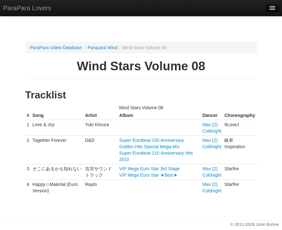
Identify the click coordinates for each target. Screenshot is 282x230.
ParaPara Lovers (27, 8)
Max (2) (209, 124)
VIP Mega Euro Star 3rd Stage (149, 168)
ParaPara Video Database (56, 47)
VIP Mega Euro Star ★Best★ (148, 175)
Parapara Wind (102, 47)
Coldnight (211, 131)
